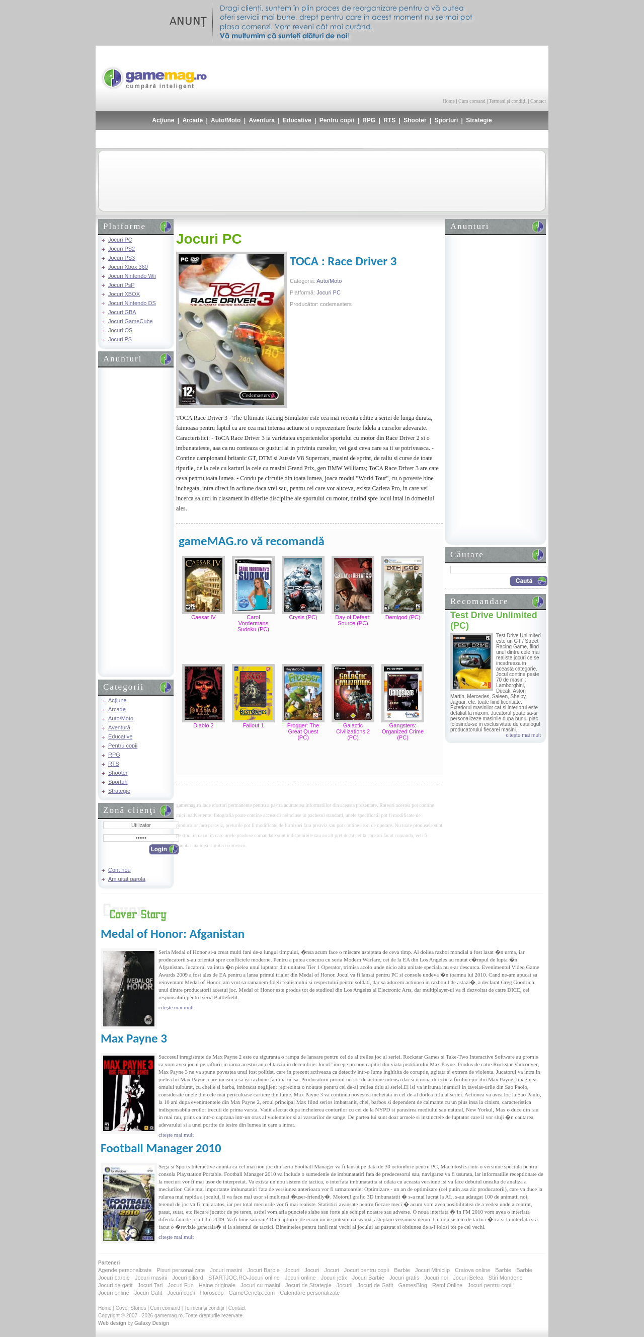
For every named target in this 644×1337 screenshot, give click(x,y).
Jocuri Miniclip (432, 1270)
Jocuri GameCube (130, 321)
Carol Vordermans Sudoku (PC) (253, 623)
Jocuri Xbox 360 (128, 267)
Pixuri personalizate (180, 1270)
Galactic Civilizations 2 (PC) (353, 731)
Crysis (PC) (303, 617)
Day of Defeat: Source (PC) (352, 620)
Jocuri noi (436, 1278)
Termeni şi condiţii (507, 101)
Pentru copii (336, 120)
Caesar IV (203, 617)
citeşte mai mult (523, 735)
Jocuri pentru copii (366, 1270)
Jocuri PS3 (121, 258)
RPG (368, 120)
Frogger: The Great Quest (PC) (303, 731)
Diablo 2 (203, 725)
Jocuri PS (120, 339)
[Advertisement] (428, 70)
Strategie (479, 120)
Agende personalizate (124, 1270)
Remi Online (447, 1285)
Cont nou (119, 870)
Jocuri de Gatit (375, 1285)
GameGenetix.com (252, 1293)
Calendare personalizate (310, 1293)
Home (449, 101)
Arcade (192, 120)
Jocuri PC (120, 240)
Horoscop (211, 1293)
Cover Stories (131, 1308)
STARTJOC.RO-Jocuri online (244, 1278)
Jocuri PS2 (121, 249)
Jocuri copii (181, 1293)
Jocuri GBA (122, 312)
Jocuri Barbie (264, 1270)
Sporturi (446, 120)
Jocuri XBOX (124, 294)
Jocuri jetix (334, 1278)
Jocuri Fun (180, 1285)
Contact (538, 101)
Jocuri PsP (121, 285)
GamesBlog (412, 1285)
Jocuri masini (226, 1270)
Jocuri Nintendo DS (132, 303)
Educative (297, 120)
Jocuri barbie (114, 1278)
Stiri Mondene (506, 1278)
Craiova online (472, 1270)
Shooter (415, 120)
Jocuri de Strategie (308, 1285)
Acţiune (163, 120)
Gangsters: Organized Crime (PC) (403, 731)
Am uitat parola (126, 879)
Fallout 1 (253, 725)
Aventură (262, 120)
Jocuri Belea (468, 1278)
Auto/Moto (225, 120)
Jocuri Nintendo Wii (132, 276)
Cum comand (472, 101)
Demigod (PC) (403, 617)
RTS (389, 120)
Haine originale (217, 1285)
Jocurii (345, 1285)
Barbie (402, 1270)
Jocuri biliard (187, 1278)
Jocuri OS (120, 330)
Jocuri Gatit (148, 1293)
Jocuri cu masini (260, 1285)
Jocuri (292, 1270)
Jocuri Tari (150, 1285)
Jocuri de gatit (115, 1285)
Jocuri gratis (404, 1278)
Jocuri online (300, 1278)
